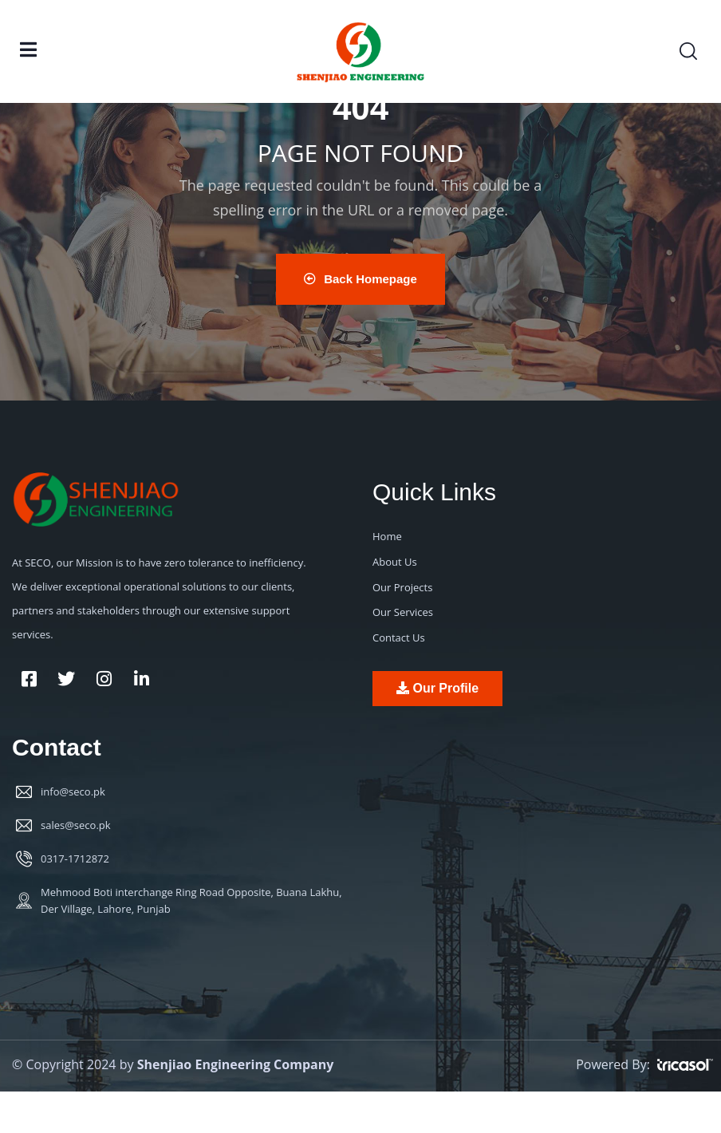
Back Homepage (360, 279)
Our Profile (437, 688)
